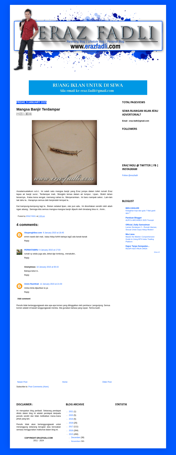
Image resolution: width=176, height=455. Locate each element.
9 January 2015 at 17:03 (49, 250)
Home (65, 382)
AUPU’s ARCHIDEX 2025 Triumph (140, 220)
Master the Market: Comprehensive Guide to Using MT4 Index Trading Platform (140, 239)
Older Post (107, 382)
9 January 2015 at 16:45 (53, 233)
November (76, 441)
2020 (71, 415)
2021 (71, 411)
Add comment (23, 299)
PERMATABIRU (31, 250)
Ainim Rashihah (31, 284)
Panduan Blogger (134, 218)
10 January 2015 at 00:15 (47, 267)
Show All (157, 252)
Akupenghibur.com (33, 233)
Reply (26, 241)
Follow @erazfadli (130, 175)
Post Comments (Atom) (38, 387)
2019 (71, 419)
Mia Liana (130, 234)
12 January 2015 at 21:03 (51, 284)
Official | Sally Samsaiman (138, 225)
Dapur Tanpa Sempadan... (137, 246)
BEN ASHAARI (132, 208)
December (76, 437)
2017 (71, 426)
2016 (71, 430)
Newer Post (22, 382)
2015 (71, 434)
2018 (71, 423)
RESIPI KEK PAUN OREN (136, 249)
